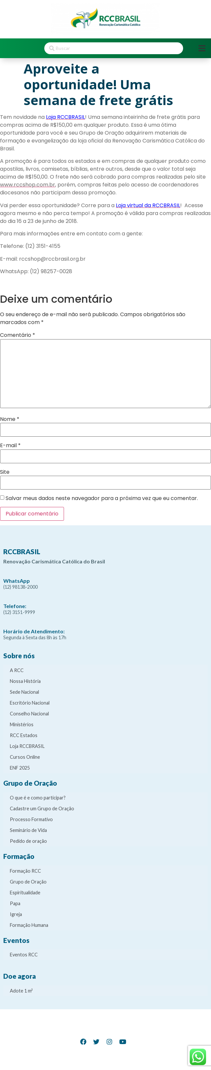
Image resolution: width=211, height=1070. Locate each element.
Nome (9, 419)
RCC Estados (23, 735)
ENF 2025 (20, 768)
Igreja (16, 914)
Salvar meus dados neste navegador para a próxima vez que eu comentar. (102, 498)
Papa (15, 903)
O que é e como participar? (38, 797)
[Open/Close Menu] (202, 48)
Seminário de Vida (28, 830)
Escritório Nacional (30, 703)
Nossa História (25, 681)
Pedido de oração (28, 841)
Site (5, 472)
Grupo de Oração (28, 881)
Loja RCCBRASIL (27, 746)
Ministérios (21, 724)
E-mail (10, 445)
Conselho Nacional (29, 713)
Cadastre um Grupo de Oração (42, 808)
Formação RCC (25, 871)
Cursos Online (25, 757)
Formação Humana (29, 925)
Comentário (17, 335)
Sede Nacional (24, 692)
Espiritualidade (25, 892)
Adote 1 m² (21, 991)
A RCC (17, 670)
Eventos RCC (24, 954)
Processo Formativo (31, 819)
